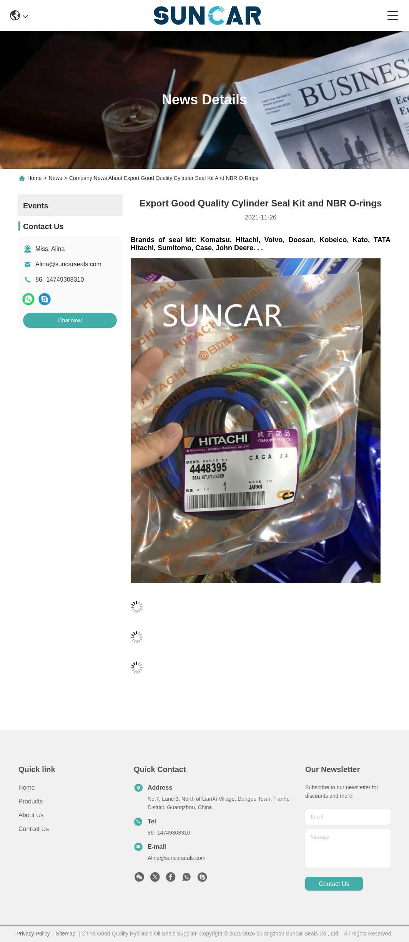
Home (34, 178)
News (55, 178)
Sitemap (65, 933)
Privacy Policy (33, 933)
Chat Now (69, 320)
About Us (31, 815)
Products (30, 801)
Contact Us (33, 829)
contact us (334, 884)
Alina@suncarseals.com (68, 264)
